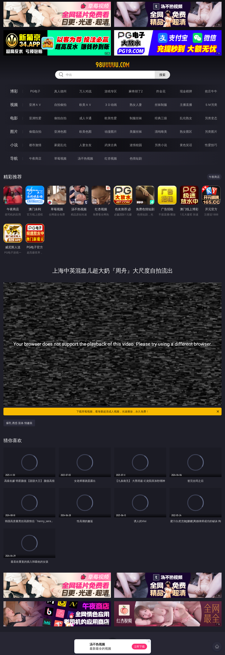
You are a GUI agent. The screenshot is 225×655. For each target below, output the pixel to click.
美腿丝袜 (136, 131)
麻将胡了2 (136, 91)
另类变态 (211, 118)
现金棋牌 (186, 91)
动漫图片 (111, 131)
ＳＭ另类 (211, 105)
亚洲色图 (60, 131)
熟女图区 (186, 131)
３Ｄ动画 (111, 105)
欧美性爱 (111, 118)
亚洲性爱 (35, 118)
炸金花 (160, 91)
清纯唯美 (161, 131)
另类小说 (161, 145)
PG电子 (35, 91)
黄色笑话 (186, 145)
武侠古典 (111, 145)
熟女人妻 (136, 105)
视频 (14, 104)
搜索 (162, 75)
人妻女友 (85, 145)
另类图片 (211, 131)
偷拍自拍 (60, 118)
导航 (14, 158)
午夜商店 (35, 158)
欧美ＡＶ (85, 105)
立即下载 (139, 646)
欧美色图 (85, 131)
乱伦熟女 (186, 118)
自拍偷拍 (60, 105)
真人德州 (60, 91)
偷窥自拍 (35, 131)
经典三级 (161, 118)
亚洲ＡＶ (35, 105)
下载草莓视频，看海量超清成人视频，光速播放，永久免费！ (148, 411)
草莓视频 (60, 158)
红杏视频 (111, 158)
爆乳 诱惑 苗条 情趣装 (19, 423)
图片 (14, 131)
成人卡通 (85, 118)
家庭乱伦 (60, 145)
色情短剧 (136, 158)
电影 (14, 118)
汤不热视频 (85, 158)
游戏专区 (111, 91)
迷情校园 (136, 145)
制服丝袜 (136, 118)
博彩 (14, 91)
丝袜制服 (161, 105)
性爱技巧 (211, 145)
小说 (14, 144)
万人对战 (85, 91)
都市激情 (35, 145)
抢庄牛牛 (211, 91)
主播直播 (186, 105)
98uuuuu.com (112, 65)
